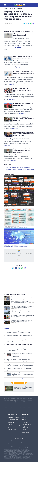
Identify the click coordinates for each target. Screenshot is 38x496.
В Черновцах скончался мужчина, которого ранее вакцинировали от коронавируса (23, 73)
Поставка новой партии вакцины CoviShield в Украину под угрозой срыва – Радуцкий (23, 133)
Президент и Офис (13, 452)
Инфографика (19, 417)
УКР (30, 4)
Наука (23, 455)
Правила (23, 444)
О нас (19, 442)
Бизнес (24, 452)
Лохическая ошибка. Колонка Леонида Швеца (17, 167)
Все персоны (12, 463)
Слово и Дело (7, 8)
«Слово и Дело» (13, 435)
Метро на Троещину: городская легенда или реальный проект (20, 170)
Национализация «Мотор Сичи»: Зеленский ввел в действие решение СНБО (23, 150)
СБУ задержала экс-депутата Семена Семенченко (22, 34)
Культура (24, 453)
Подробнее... (18, 47)
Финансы (25, 465)
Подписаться (19, 258)
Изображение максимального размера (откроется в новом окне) (16, 207)
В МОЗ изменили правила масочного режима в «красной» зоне (23, 90)
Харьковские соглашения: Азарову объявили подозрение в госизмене (23, 118)
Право (24, 463)
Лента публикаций (17, 8)
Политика (25, 462)
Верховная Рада (13, 453)
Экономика (25, 467)
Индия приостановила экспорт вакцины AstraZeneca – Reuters (22, 57)
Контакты (26, 442)
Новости (7, 362)
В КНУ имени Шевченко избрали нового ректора (23, 104)
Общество (25, 460)
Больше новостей (19, 413)
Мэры (9, 462)
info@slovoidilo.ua (19, 472)
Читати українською (9, 26)
